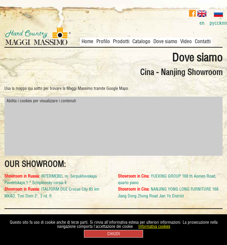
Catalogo (141, 41)
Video (186, 41)
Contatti (203, 41)
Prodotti (121, 41)
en (202, 16)
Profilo (103, 41)
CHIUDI (113, 233)
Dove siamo (165, 41)
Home (87, 41)
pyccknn (218, 16)
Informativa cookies (154, 226)
